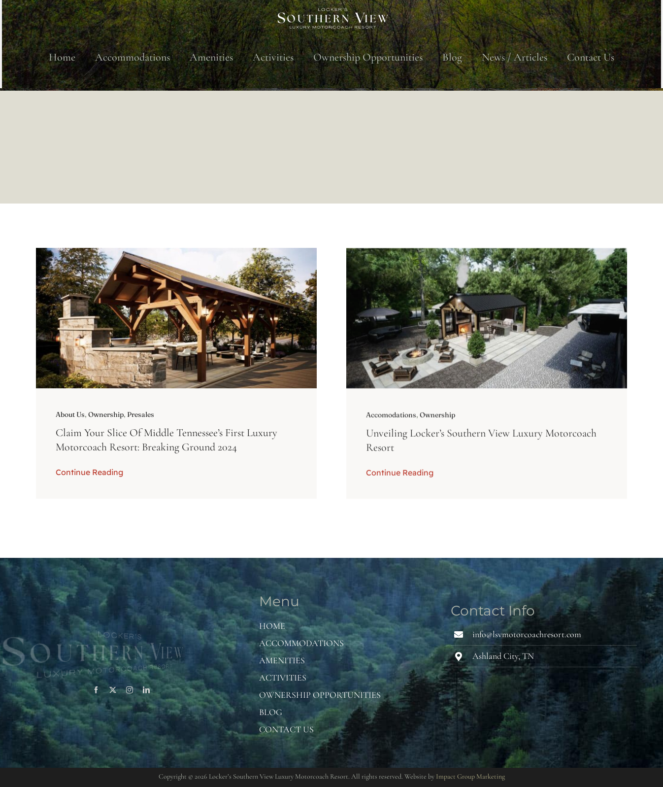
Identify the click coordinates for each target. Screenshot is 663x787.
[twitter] (112, 689)
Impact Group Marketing (470, 776)
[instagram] (129, 689)
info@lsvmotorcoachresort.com (526, 634)
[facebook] (96, 689)
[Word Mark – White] (331, 10)
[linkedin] (146, 689)
